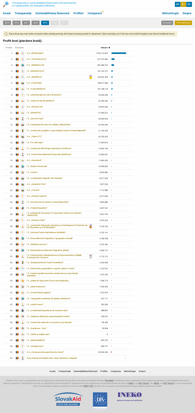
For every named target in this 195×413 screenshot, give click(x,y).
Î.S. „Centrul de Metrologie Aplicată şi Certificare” (49, 148)
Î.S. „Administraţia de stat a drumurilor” (44, 95)
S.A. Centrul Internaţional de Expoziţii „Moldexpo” (49, 154)
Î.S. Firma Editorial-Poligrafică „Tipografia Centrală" (50, 238)
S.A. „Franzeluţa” (34, 83)
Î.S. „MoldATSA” (34, 112)
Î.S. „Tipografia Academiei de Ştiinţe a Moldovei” (49, 298)
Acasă (7, 13)
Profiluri (78, 13)
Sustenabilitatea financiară (52, 13)
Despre (187, 13)
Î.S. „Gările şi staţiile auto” (38, 334)
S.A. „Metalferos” (35, 77)
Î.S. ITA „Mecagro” (35, 142)
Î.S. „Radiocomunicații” (37, 166)
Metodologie (170, 13)
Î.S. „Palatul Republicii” (37, 208)
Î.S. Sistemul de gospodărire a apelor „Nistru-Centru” (51, 268)
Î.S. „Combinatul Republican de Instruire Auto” (47, 310)
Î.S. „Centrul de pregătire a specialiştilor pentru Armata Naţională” (56, 130)
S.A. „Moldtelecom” (35, 65)
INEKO (131, 383)
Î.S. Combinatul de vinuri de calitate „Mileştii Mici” (49, 124)
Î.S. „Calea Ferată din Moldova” (41, 101)
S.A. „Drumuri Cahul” (36, 220)
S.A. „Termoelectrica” (37, 59)
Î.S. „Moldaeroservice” (37, 244)
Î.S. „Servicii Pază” (35, 118)
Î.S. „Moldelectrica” (35, 71)
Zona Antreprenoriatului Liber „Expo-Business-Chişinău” (52, 358)
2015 (7, 23)
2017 (26, 23)
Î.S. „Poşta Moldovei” (36, 89)
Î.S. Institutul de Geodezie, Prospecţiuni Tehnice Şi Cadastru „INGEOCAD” (54, 214)
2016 (16, 23)
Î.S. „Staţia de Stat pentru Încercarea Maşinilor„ (48, 281)
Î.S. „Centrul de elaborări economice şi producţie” (49, 322)
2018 (35, 23)
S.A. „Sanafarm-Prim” (36, 184)
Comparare (95, 13)
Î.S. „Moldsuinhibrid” (36, 340)
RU (189, 4)
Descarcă (167, 23)
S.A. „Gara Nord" (34, 160)
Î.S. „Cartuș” (32, 172)
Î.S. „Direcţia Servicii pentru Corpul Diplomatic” (48, 202)
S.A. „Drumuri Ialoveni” (37, 196)
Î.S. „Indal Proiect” (35, 304)
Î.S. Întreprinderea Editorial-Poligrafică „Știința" (48, 250)
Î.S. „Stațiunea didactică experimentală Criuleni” (48, 316)
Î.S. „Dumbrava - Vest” (37, 328)
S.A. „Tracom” (33, 190)
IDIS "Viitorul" (144, 383)
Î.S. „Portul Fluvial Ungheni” (39, 292)
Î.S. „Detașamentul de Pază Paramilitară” (45, 262)
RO (183, 4)
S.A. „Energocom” (35, 107)
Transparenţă (23, 13)
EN (177, 4)
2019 (45, 23)
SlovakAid (109, 381)
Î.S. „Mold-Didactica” (36, 286)
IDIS (91, 386)
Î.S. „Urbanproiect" (35, 346)
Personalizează (183, 23)
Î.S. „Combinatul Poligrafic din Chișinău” (44, 178)
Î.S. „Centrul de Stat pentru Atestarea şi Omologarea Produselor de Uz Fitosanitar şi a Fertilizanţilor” (57, 226)
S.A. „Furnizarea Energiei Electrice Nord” (45, 352)
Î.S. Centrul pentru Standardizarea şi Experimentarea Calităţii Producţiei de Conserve (54, 256)
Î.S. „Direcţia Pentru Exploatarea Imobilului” (46, 232)
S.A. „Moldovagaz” (35, 53)
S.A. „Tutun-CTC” (34, 136)
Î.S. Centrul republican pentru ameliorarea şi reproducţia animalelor (52, 274)
